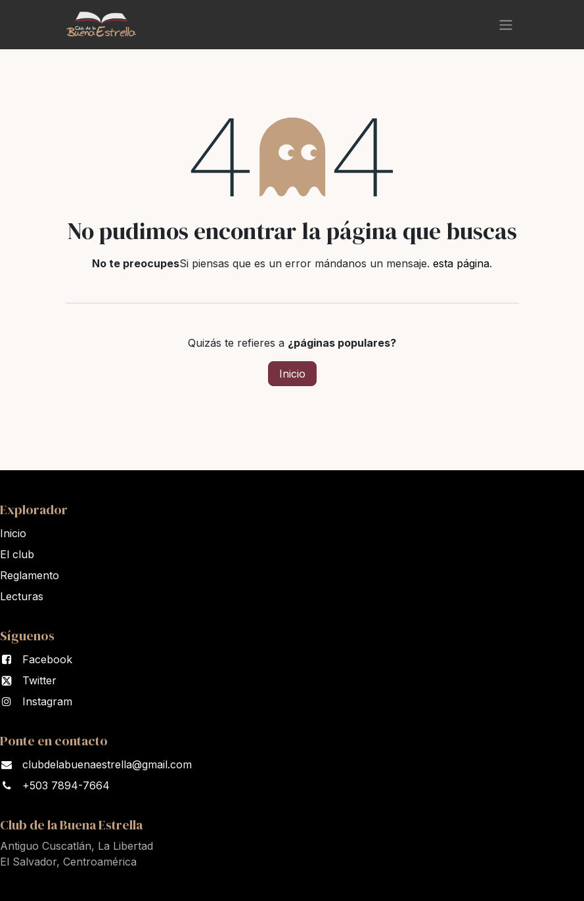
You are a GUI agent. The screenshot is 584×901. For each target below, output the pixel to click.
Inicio (292, 373)
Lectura (21, 596)
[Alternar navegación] (506, 24)
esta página (461, 263)
